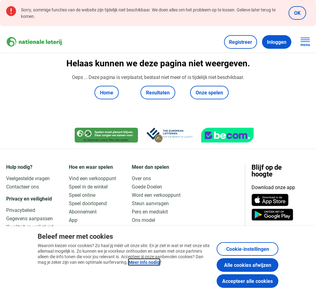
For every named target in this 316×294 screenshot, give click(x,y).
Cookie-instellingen (247, 249)
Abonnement (83, 211)
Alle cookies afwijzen (247, 265)
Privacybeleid (20, 210)
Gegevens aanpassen (29, 218)
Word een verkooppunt (156, 195)
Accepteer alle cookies (247, 281)
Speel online (82, 195)
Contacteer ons (22, 186)
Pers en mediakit (150, 211)
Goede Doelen (147, 186)
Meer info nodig (144, 262)
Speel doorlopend (88, 203)
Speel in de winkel (88, 186)
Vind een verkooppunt (92, 178)
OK (297, 13)
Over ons (141, 178)
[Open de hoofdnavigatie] (305, 42)
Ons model (143, 220)
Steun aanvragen (150, 203)
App (73, 220)
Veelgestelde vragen (28, 178)
